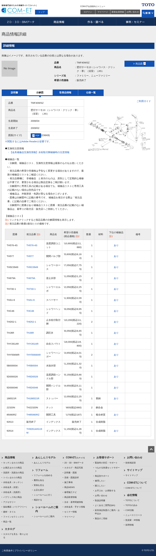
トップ (41, 12)
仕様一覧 (91, 92)
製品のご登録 (101, 518)
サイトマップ (134, 470)
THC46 (30, 311)
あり (116, 245)
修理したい (100, 481)
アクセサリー (9, 502)
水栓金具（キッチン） (13, 482)
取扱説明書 (100, 500)
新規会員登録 (118, 12)
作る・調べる (97, 22)
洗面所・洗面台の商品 (13, 472)
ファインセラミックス (13, 517)
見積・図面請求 (71, 477)
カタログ (10, 529)
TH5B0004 (32, 365)
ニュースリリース (133, 515)
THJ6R (30, 332)
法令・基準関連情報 (73, 502)
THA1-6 (30, 300)
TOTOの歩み (131, 505)
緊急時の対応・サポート (106, 463)
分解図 (39, 92)
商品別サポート (102, 476)
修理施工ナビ (70, 492)
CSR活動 (129, 510)
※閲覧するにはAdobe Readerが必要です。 (28, 141)
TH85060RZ (32, 414)
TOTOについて (132, 500)
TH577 (30, 256)
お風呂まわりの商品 (12, 467)
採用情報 (129, 525)
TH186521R (32, 398)
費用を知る (39, 480)
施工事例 (68, 482)
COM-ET (75, 457)
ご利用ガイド (144, 101)
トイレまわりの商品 (12, 477)
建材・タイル (9, 512)
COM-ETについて (137, 482)
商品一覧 (7, 521)
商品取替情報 (70, 497)
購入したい (100, 485)
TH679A (30, 278)
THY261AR (32, 343)
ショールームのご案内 (44, 516)
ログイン (88, 12)
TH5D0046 (32, 387)
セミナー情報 (70, 512)
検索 (148, 13)
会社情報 (132, 495)
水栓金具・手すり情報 (74, 507)
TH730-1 (31, 289)
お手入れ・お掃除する (105, 490)
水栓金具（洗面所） (12, 492)
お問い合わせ (133, 12)
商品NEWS (69, 487)
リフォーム (41, 470)
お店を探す (39, 490)
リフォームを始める (43, 475)
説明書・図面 (70, 472)
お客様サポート (105, 457)
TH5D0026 (32, 376)
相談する (38, 500)
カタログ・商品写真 (73, 467)
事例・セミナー (135, 22)
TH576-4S (31, 245)
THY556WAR (33, 354)
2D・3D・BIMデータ (21, 22)
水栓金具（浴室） (11, 487)
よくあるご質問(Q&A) (105, 505)
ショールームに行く (43, 495)
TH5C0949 (32, 267)
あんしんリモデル (45, 457)
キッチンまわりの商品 (13, 463)
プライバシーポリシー (25, 550)
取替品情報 (65, 92)
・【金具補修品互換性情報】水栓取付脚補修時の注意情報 (38, 152)
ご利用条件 (7, 550)
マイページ (103, 12)
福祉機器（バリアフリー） (15, 507)
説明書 (14, 92)
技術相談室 (130, 463)
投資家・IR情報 (132, 520)
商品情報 (59, 22)
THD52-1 (31, 321)
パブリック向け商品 (12, 497)
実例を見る (39, 485)
